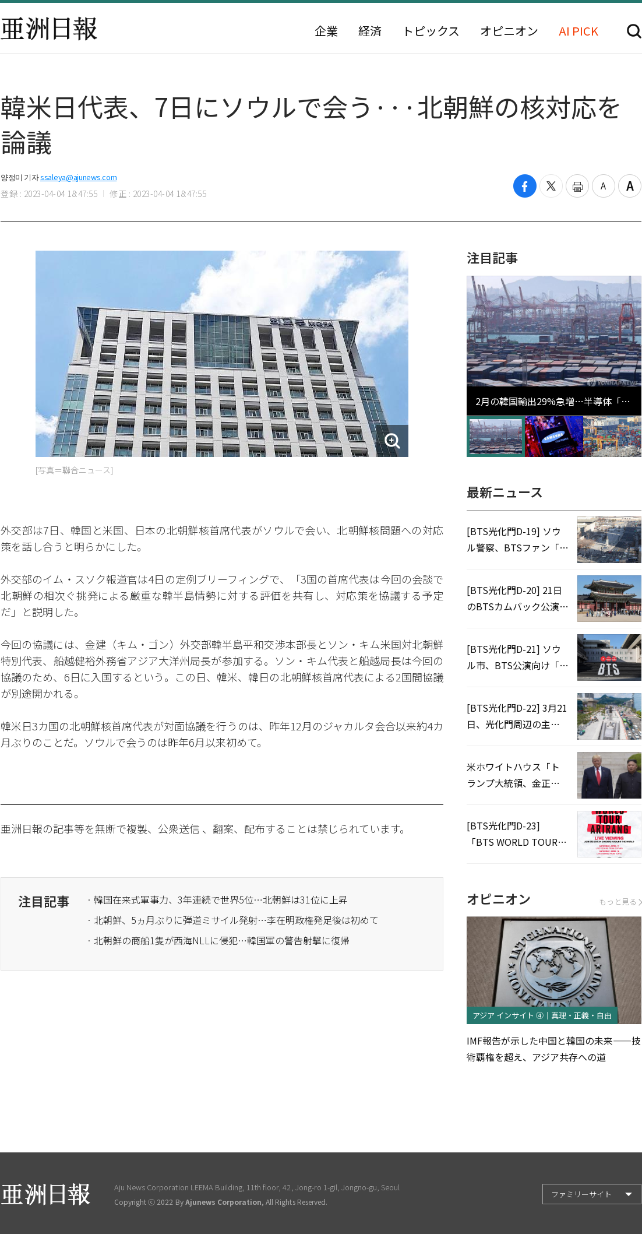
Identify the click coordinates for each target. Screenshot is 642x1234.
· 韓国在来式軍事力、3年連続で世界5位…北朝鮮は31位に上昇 (217, 899)
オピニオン (509, 31)
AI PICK (578, 31)
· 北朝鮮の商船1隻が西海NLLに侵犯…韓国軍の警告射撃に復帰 (218, 940)
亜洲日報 (49, 28)
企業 (326, 31)
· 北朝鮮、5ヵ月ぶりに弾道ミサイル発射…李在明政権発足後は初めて (233, 920)
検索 (634, 31)
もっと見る (620, 901)
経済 (370, 31)
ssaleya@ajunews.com (78, 176)
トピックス (431, 31)
